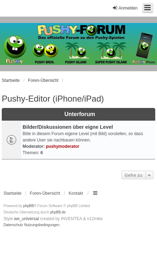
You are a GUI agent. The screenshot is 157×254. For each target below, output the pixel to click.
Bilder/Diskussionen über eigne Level (68, 127)
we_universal (26, 218)
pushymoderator (62, 146)
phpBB (28, 206)
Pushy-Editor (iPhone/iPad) (53, 98)
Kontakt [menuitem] (76, 193)
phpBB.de (58, 212)
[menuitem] (13, 225)
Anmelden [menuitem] (125, 8)
